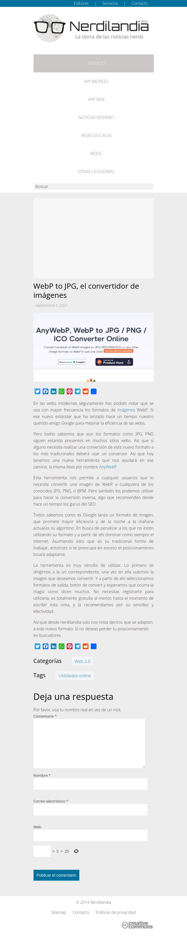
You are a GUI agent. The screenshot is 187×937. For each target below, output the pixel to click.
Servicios (110, 3)
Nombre (42, 775)
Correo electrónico (51, 801)
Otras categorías (96, 171)
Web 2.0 (82, 661)
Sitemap (58, 912)
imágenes (126, 410)
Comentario (45, 716)
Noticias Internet (96, 117)
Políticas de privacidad (116, 912)
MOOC (96, 153)
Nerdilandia (100, 902)
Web (37, 826)
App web (96, 99)
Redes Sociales (96, 135)
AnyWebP (108, 467)
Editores (81, 3)
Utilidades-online (74, 675)
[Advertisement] (94, 238)
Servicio (96, 63)
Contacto (140, 3)
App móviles (96, 81)
